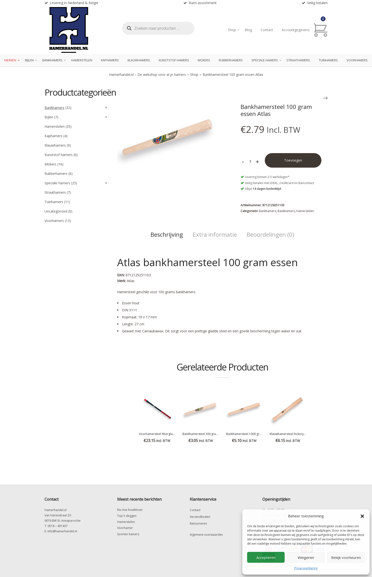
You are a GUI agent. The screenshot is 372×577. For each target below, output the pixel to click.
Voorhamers (357, 60)
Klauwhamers (139, 60)
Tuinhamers (328, 60)
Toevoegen (293, 160)
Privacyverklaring (306, 568)
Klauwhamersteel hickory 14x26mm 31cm (298, 434)
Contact (267, 30)
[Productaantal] (250, 161)
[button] (362, 516)
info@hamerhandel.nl (62, 531)
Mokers (204, 60)
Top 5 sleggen (127, 516)
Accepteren (265, 557)
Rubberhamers (231, 60)
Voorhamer (125, 528)
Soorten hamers (128, 534)
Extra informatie (215, 234)
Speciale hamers (264, 60)
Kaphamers (110, 60)
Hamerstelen (81, 60)
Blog (248, 30)
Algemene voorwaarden (206, 535)
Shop (232, 30)
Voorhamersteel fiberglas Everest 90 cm (166, 434)
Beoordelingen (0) (270, 234)
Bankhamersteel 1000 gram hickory (250, 434)
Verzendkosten (200, 517)
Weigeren (306, 557)
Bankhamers (52, 60)
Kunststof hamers (174, 60)
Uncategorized (56, 211)
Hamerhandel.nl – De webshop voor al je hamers (147, 74)
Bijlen (29, 60)
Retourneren (198, 523)
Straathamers (298, 60)
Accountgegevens (296, 30)
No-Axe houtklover (130, 510)
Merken (10, 60)
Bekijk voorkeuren (346, 557)
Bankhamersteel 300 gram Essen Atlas (208, 434)
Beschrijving (167, 234)
